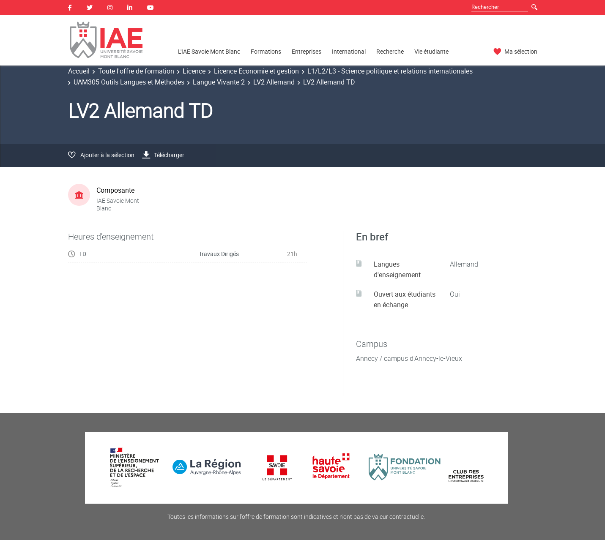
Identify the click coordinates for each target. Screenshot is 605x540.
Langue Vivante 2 (219, 82)
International (349, 51)
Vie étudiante (431, 51)
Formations (266, 51)
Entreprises (306, 51)
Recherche (390, 51)
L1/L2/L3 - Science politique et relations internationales (390, 71)
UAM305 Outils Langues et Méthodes (129, 82)
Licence (194, 71)
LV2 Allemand (274, 82)
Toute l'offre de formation (136, 71)
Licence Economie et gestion (256, 71)
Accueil (79, 71)
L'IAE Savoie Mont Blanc (209, 51)
